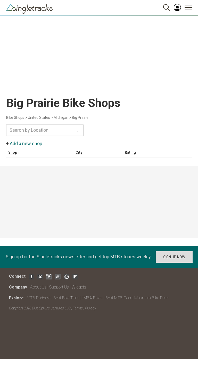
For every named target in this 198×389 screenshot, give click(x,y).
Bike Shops (15, 117)
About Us (38, 287)
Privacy (90, 308)
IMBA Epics (92, 297)
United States (39, 117)
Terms (78, 308)
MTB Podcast (39, 297)
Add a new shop (26, 143)
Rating (130, 152)
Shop (12, 152)
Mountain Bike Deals (151, 297)
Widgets (79, 287)
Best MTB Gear (118, 297)
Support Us (59, 287)
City (79, 152)
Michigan (61, 117)
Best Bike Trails (66, 297)
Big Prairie (80, 117)
